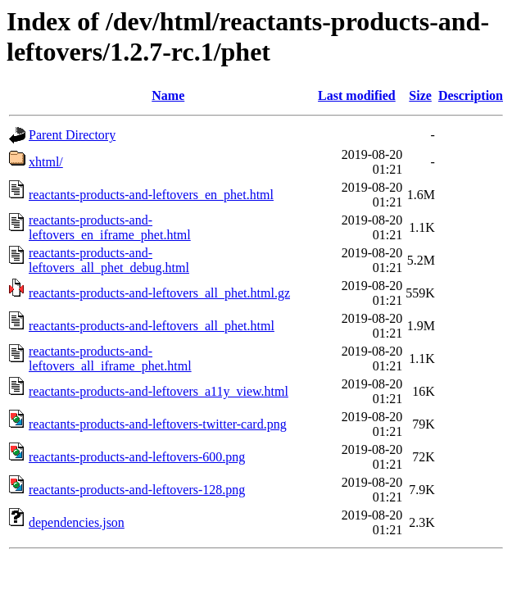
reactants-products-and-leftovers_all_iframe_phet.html (110, 358)
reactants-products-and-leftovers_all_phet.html (151, 326)
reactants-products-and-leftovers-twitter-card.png (158, 424)
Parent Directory (72, 135)
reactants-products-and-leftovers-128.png (137, 490)
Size (420, 95)
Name (168, 95)
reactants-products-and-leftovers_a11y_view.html (158, 391)
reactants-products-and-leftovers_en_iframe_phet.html (110, 227)
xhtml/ (46, 162)
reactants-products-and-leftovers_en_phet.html (151, 195)
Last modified (357, 95)
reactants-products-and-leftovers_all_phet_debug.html (109, 260)
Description (470, 95)
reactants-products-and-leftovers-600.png (137, 457)
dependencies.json (77, 522)
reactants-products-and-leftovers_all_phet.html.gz (159, 293)
